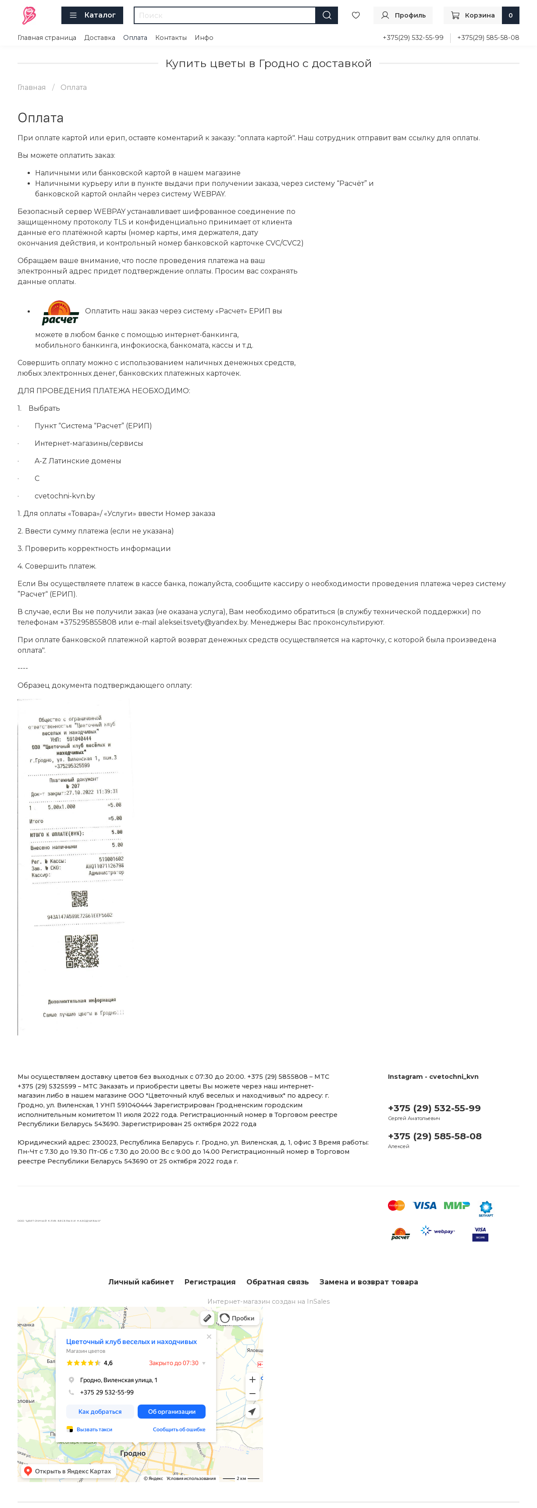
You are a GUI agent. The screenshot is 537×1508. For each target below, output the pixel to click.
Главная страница (47, 38)
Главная (32, 87)
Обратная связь (277, 1282)
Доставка (99, 38)
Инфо (204, 38)
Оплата (135, 38)
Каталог (92, 15)
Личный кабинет (141, 1282)
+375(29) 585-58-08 (488, 38)
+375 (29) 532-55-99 (434, 1108)
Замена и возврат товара (369, 1282)
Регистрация (210, 1282)
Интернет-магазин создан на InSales (268, 1301)
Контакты (171, 38)
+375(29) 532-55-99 (413, 38)
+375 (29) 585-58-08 (435, 1136)
